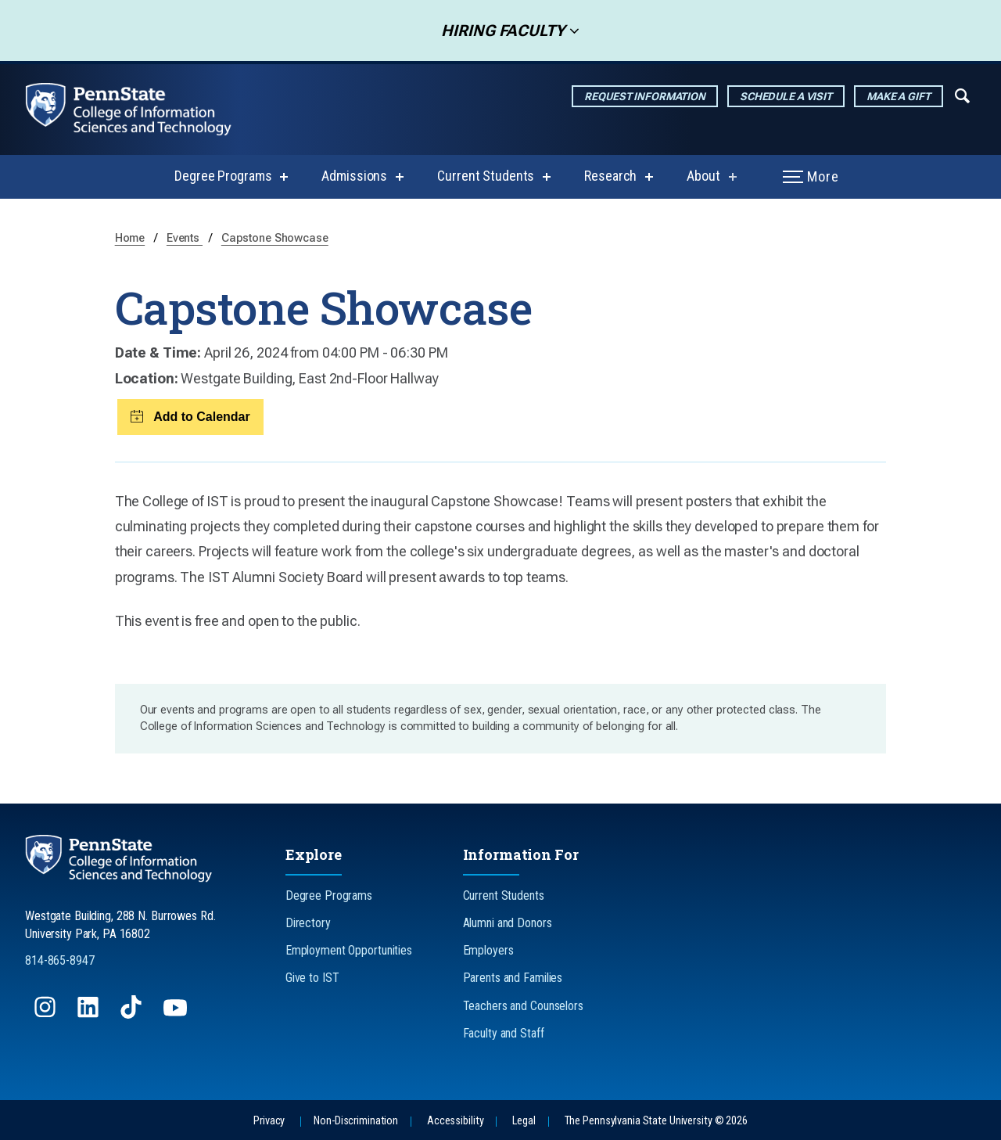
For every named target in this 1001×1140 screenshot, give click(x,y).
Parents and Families (513, 977)
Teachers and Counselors (523, 1005)
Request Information (644, 96)
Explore (313, 854)
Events (185, 238)
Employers (488, 950)
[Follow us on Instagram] (46, 1014)
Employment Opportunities (348, 950)
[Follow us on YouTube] (176, 1014)
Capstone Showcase (274, 238)
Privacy (269, 1120)
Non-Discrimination (356, 1120)
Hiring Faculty (498, 30)
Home (130, 238)
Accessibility (455, 1120)
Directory (308, 922)
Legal (523, 1120)
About (703, 175)
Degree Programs (222, 175)
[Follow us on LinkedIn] (89, 1014)
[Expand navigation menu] (962, 94)
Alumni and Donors (507, 922)
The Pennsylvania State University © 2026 (656, 1120)
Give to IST (312, 977)
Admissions (354, 175)
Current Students (485, 175)
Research (610, 175)
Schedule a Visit (786, 96)
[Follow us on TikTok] (132, 1014)
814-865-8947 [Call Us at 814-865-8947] (60, 960)
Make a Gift (898, 96)
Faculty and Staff (503, 1033)
